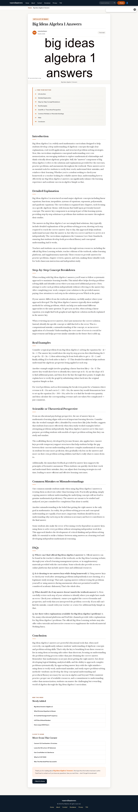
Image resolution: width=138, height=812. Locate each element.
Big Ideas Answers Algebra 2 (43, 706)
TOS (60, 3)
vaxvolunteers (16, 3)
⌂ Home (121, 3)
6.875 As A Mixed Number (42, 720)
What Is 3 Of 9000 (40, 757)
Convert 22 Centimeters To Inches (45, 743)
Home (27, 3)
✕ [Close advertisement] (134, 9)
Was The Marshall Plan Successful (45, 761)
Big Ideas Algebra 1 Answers (63, 771)
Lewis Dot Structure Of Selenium (45, 748)
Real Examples (42, 106)
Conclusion (41, 121)
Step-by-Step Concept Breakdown (49, 102)
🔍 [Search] (114, 3)
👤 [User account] (127, 3)
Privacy (55, 3)
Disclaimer (47, 3)
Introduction (42, 94)
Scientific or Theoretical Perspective (49, 110)
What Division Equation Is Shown (45, 711)
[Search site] (107, 2)
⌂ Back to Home (39, 781)
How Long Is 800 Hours (41, 725)
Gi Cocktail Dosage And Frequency (45, 716)
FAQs (39, 118)
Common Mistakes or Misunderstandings (51, 114)
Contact (39, 3)
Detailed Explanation (44, 98)
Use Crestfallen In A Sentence (44, 752)
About (33, 3)
